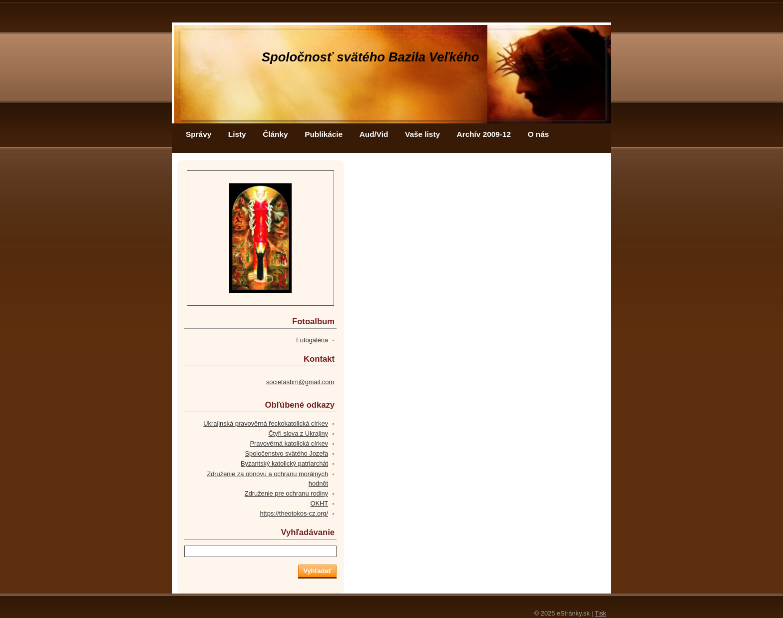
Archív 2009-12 (484, 134)
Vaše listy (422, 134)
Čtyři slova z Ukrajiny (298, 433)
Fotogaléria (312, 340)
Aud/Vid (374, 134)
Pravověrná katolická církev (289, 443)
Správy (198, 134)
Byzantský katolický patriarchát (284, 463)
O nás (538, 134)
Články (275, 134)
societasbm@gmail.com (300, 382)
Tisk (600, 613)
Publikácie (324, 134)
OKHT (319, 503)
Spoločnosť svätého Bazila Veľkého (370, 57)
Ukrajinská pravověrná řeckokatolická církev (265, 423)
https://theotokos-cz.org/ (294, 513)
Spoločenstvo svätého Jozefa (286, 453)
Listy (237, 134)
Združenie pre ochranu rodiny (286, 493)
